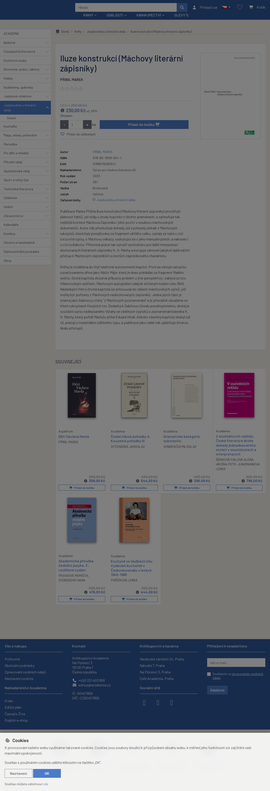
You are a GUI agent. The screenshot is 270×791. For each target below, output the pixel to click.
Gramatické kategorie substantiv (181, 444)
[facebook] (144, 702)
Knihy (78, 38)
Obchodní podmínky (19, 665)
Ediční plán (13, 707)
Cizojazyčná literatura (19, 58)
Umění (8, 213)
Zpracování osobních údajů (25, 672)
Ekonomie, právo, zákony (22, 75)
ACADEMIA (11, 40)
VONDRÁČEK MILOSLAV (179, 453)
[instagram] (158, 702)
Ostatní (11, 124)
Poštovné (12, 659)
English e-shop (16, 720)
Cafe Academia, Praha (157, 678)
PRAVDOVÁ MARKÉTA (73, 581)
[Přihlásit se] (204, 10)
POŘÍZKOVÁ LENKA (124, 586)
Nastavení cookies (19, 678)
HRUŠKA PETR (226, 470)
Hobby (8, 84)
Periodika (10, 150)
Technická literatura (18, 195)
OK (47, 773)
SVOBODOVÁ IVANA (72, 586)
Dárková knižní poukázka (21, 258)
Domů (62, 38)
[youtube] (171, 702)
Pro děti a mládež (16, 159)
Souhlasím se (238, 676)
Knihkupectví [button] (149, 21)
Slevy (8, 267)
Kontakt (79, 646)
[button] (225, 10)
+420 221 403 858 (88, 680)
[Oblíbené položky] (240, 10)
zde (45, 784)
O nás (9, 700)
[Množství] (75, 130)
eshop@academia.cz (91, 685)
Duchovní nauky (15, 67)
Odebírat (217, 690)
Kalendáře (11, 231)
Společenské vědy (17, 177)
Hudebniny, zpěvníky (18, 93)
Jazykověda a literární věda (20, 113)
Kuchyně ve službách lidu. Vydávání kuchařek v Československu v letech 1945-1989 (132, 574)
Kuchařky (10, 132)
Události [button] (114, 21)
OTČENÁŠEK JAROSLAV (128, 453)
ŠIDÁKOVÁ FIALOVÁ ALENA (235, 466)
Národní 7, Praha (152, 665)
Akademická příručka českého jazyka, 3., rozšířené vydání (76, 571)
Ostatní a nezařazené (19, 249)
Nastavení (18, 773)
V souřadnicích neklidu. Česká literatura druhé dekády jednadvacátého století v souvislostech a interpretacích (236, 451)
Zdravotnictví (13, 222)
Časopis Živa (15, 713)
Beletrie (9, 49)
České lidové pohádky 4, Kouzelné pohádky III (130, 444)
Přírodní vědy (13, 168)
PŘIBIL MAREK (71, 85)
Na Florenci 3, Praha (155, 672)
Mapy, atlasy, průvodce (20, 141)
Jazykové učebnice (17, 102)
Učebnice (10, 204)
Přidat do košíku (144, 130)
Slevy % (181, 21)
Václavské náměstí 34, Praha (162, 659)
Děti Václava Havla (74, 442)
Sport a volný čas (16, 186)
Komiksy (10, 240)
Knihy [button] (88, 21)
